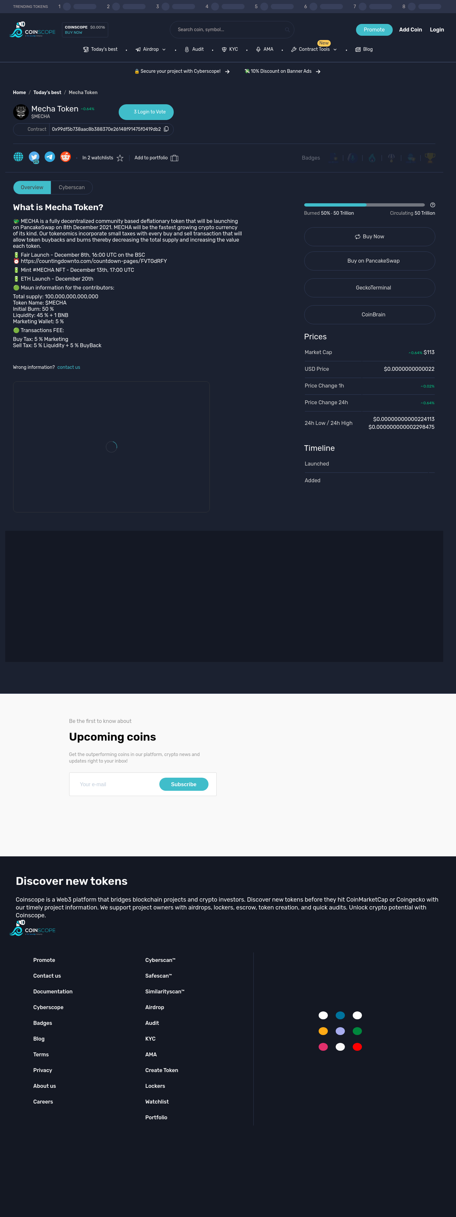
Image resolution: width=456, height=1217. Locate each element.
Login (437, 30)
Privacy (42, 1070)
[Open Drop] (369, 209)
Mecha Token (83, 92)
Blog (39, 1039)
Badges (311, 158)
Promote (374, 30)
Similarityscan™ (165, 991)
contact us (68, 367)
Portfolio (156, 1117)
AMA (151, 1054)
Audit (152, 1023)
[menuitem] (100, 50)
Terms (41, 1054)
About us (44, 1086)
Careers (43, 1102)
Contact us (47, 976)
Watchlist (157, 1102)
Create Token (161, 1070)
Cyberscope (48, 1007)
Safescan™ (158, 976)
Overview (32, 187)
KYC (150, 1039)
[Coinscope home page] (32, 29)
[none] (152, 50)
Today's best (47, 92)
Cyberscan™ (160, 960)
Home (19, 92)
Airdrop (154, 1007)
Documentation (53, 991)
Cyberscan (72, 187)
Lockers (155, 1086)
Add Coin (410, 30)
